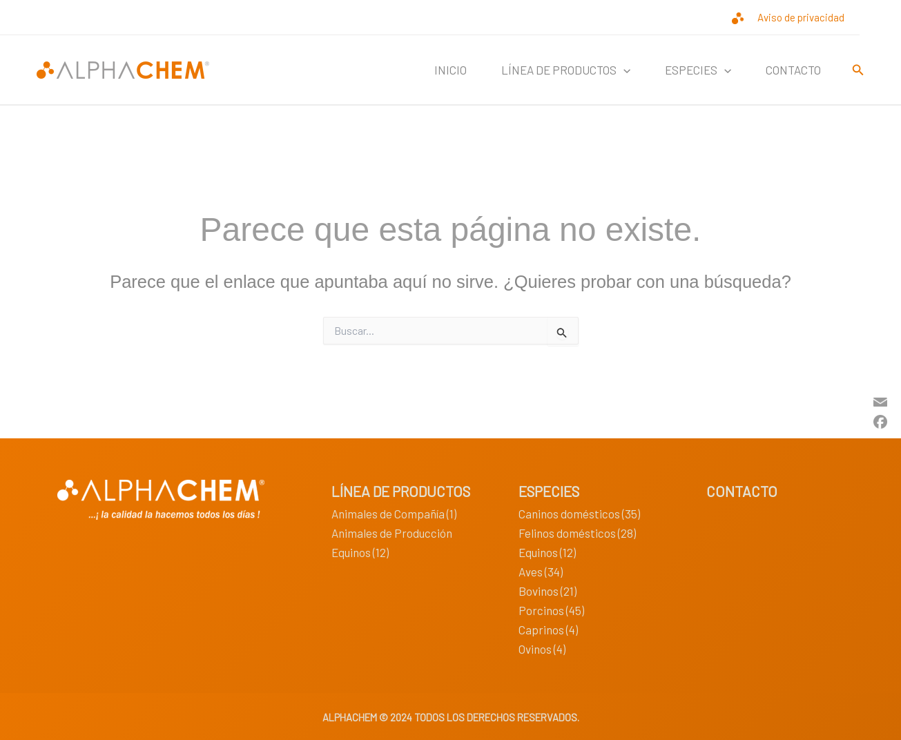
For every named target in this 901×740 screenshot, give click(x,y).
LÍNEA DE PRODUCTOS (565, 69)
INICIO (450, 70)
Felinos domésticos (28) (577, 533)
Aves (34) (541, 571)
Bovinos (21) (548, 591)
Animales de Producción (391, 533)
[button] (623, 69)
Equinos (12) (360, 552)
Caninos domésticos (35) (579, 513)
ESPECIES (698, 69)
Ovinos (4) (542, 649)
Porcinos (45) (551, 610)
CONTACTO (793, 70)
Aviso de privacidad (800, 17)
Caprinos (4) (548, 629)
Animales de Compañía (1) (393, 513)
